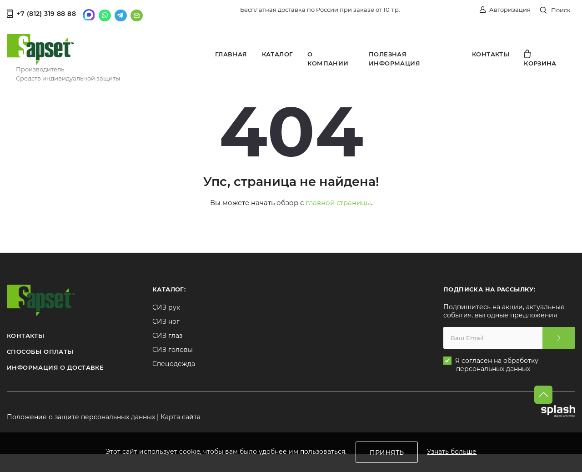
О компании (327, 58)
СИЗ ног (166, 320)
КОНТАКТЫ (25, 334)
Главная (231, 53)
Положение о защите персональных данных (81, 416)
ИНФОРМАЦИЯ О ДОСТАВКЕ (55, 366)
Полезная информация (394, 58)
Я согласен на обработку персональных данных (497, 364)
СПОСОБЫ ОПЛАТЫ (40, 350)
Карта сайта (181, 416)
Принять (387, 452)
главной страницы (338, 201)
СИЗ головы (172, 349)
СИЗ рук (166, 306)
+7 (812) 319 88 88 (41, 13)
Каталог (277, 53)
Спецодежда (173, 363)
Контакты (490, 53)
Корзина (540, 57)
